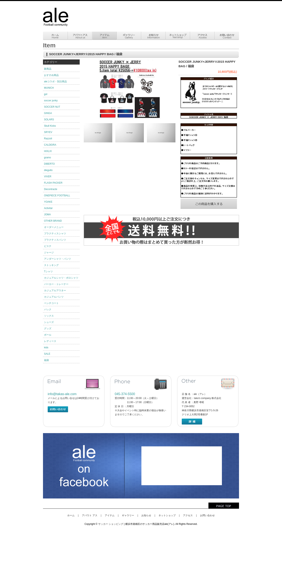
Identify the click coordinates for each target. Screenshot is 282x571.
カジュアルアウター (55, 290)
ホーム (71, 515)
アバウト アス (89, 515)
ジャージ (49, 252)
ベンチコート (51, 303)
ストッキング (51, 265)
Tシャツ (48, 271)
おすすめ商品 (51, 75)
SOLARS (49, 119)
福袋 (46, 360)
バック (47, 309)
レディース (50, 341)
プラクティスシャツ (55, 233)
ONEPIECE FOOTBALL (57, 195)
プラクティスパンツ (55, 239)
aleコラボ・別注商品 (55, 81)
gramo (47, 157)
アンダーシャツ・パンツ (57, 258)
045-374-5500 (125, 394)
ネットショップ (167, 515)
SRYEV (48, 132)
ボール (47, 334)
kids (46, 347)
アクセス (188, 515)
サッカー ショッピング (110, 524)
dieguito (48, 170)
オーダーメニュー (54, 227)
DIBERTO (49, 163)
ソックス (49, 315)
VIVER (47, 176)
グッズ (47, 328)
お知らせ (146, 515)
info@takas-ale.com (62, 394)
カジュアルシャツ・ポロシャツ (61, 277)
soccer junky (51, 100)
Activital (48, 208)
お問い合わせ (207, 515)
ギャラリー (128, 515)
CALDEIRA (50, 144)
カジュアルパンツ (54, 296)
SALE (47, 353)
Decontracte (50, 189)
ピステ (47, 246)
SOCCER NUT (52, 106)
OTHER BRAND (53, 220)
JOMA (47, 214)
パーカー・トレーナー (56, 284)
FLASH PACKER (53, 182)
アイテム (110, 515)
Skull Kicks (50, 125)
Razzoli (48, 138)
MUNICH (49, 87)
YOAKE (48, 201)
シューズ (49, 322)
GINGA (48, 113)
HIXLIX (48, 151)
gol (45, 94)
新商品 (47, 68)
